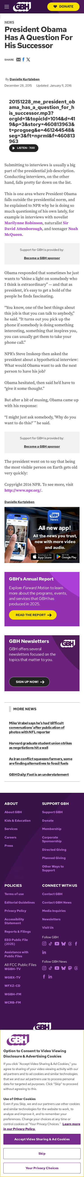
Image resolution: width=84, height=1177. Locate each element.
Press (8, 846)
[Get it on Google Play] (66, 556)
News (9, 22)
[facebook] (76, 943)
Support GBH (52, 812)
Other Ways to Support (53, 868)
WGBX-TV (12, 977)
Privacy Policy (15, 911)
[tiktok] (50, 943)
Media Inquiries (54, 911)
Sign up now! (27, 682)
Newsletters (51, 919)
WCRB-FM (12, 1002)
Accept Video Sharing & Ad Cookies (42, 1139)
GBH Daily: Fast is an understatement (39, 774)
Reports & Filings (17, 932)
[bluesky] (63, 943)
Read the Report (31, 615)
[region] (42, 1103)
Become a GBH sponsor (42, 258)
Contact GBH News (56, 902)
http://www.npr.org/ (22, 490)
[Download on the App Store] (42, 556)
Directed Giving (54, 850)
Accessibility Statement (14, 921)
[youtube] (57, 943)
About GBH (13, 812)
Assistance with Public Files (16, 954)
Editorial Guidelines (19, 902)
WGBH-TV (12, 969)
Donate (63, 6)
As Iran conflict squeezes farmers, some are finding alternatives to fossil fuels (40, 761)
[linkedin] (44, 951)
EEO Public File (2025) (16, 942)
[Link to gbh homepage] (22, 6)
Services (10, 829)
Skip (42, 1153)
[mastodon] (70, 967)
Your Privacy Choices (42, 1168)
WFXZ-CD (12, 986)
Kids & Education (17, 821)
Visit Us (48, 928)
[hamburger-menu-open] (8, 6)
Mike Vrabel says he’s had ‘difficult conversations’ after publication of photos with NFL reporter (37, 727)
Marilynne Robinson (23, 223)
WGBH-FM (12, 994)
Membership (51, 829)
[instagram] (44, 943)
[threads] (70, 943)
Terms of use (14, 894)
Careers (10, 837)
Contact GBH (52, 894)
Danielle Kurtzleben (25, 79)
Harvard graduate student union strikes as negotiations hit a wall (40, 745)
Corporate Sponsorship (52, 839)
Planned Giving (54, 858)
